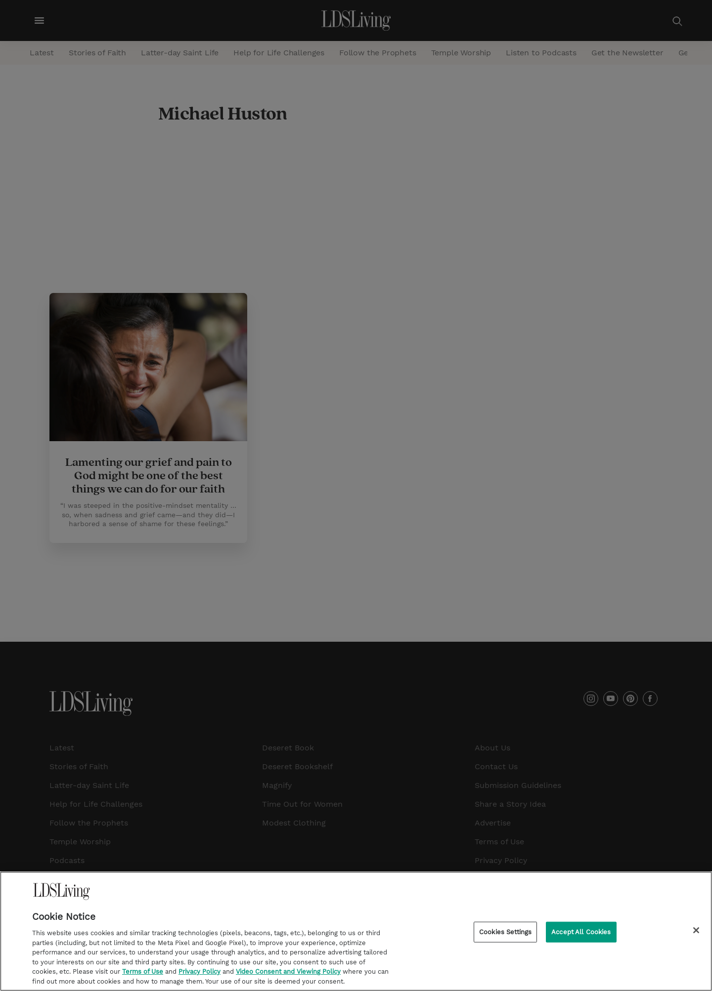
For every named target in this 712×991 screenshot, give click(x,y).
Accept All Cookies (581, 933)
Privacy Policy (199, 973)
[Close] (696, 932)
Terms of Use (142, 973)
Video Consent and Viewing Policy (288, 973)
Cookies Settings (505, 933)
